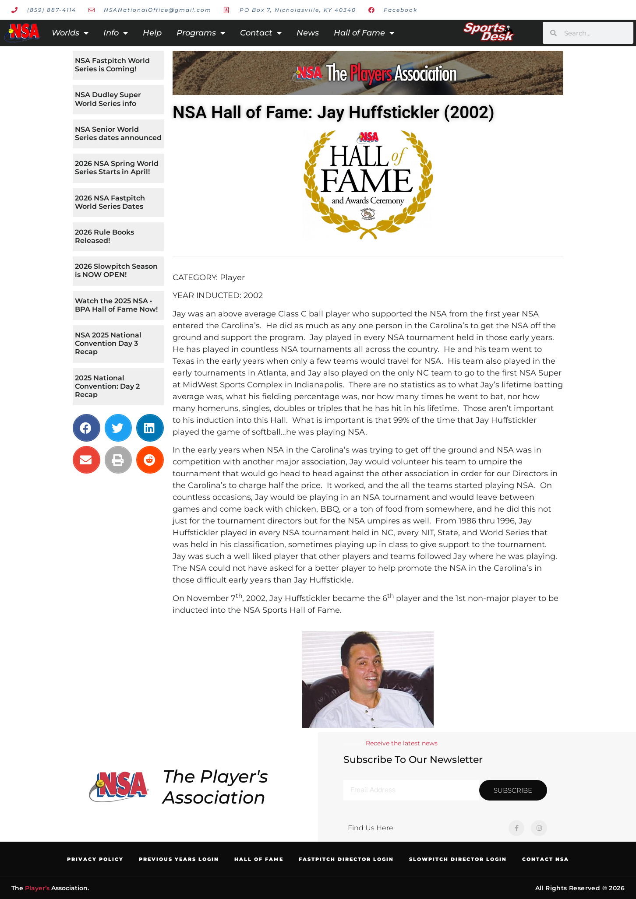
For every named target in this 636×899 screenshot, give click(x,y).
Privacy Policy (95, 859)
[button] (86, 428)
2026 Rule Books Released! (104, 236)
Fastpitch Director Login (346, 859)
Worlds (70, 33)
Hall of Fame (364, 33)
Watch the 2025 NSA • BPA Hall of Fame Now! (116, 305)
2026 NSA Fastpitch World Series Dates (110, 202)
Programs (201, 33)
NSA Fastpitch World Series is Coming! (112, 64)
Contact (261, 33)
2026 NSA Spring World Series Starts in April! (117, 167)
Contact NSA (545, 859)
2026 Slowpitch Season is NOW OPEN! (116, 270)
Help (152, 33)
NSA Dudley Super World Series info (108, 99)
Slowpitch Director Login (458, 859)
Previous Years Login (179, 859)
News (308, 33)
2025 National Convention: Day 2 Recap (107, 386)
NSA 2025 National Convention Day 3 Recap (108, 343)
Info (115, 33)
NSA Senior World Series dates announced (118, 133)
